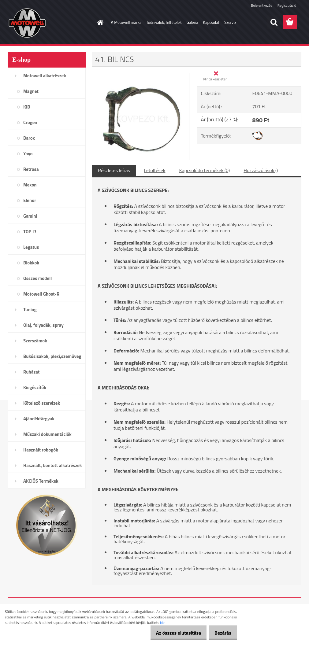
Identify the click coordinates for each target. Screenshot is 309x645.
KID (26, 106)
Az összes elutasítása (172, 632)
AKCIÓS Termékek (40, 481)
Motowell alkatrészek (44, 75)
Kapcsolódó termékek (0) (204, 170)
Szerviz (230, 22)
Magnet (31, 91)
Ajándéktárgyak (38, 418)
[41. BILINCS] (140, 75)
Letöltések (154, 170)
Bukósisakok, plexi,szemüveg (52, 356)
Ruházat (31, 371)
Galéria (192, 22)
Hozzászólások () (261, 170)
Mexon (30, 184)
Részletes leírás (114, 170)
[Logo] (50, 22)
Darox (29, 138)
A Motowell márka (126, 22)
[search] (274, 22)
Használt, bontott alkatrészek (52, 465)
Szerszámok (35, 340)
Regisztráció (286, 5)
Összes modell (37, 278)
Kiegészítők (34, 387)
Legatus (31, 247)
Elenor (29, 200)
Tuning (30, 309)
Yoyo (28, 153)
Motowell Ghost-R (41, 293)
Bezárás (220, 632)
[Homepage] (99, 22)
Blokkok (31, 262)
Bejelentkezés (261, 5)
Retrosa (31, 169)
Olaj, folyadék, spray (43, 325)
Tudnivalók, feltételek (164, 22)
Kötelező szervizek (41, 403)
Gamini (30, 215)
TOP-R (29, 231)
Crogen (30, 122)
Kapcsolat (211, 22)
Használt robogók (40, 449)
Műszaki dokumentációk (47, 434)
